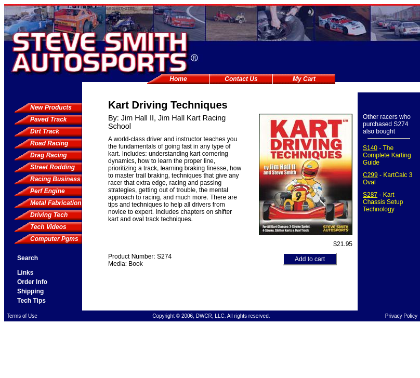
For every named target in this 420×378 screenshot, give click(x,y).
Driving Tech (49, 215)
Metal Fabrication (56, 203)
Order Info (32, 282)
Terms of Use (22, 316)
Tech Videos (48, 227)
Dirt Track (44, 131)
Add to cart (310, 259)
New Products (51, 107)
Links (25, 272)
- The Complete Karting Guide (387, 155)
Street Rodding (52, 167)
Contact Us (241, 79)
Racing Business (55, 179)
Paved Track (48, 119)
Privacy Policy (401, 316)
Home (178, 79)
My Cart (304, 79)
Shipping (30, 291)
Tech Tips (31, 300)
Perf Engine (47, 191)
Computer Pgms (54, 238)
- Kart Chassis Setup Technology (383, 202)
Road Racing (49, 143)
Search (27, 258)
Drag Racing (48, 155)
